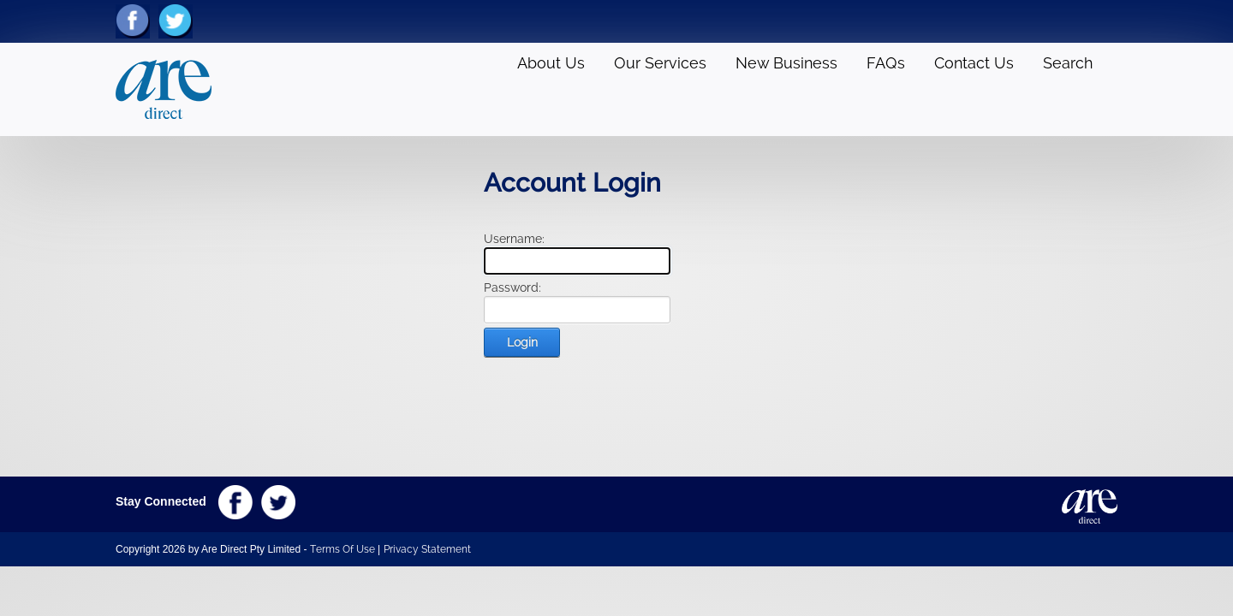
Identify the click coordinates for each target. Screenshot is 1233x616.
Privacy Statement (427, 549)
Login (522, 342)
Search (1068, 63)
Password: (512, 287)
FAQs (886, 63)
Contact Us (974, 63)
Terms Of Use (342, 549)
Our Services (660, 63)
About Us (551, 63)
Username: (514, 239)
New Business (786, 63)
